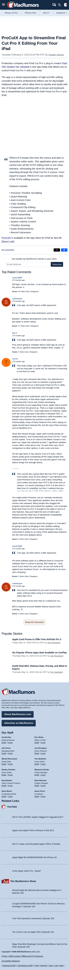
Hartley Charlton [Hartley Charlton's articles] (8, 770)
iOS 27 (46, 13)
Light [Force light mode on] (56, 965)
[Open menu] (3, 5)
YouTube (12, 806)
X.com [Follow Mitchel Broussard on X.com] (10, 764)
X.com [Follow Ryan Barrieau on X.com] (43, 785)
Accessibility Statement (11, 961)
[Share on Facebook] (64, 250)
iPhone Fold (30, 13)
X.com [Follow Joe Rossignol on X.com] (43, 753)
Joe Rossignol (53, 642)
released (24, 66)
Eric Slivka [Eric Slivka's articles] (39, 737)
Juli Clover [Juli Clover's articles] (6, 748)
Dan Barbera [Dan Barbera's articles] (7, 780)
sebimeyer (17, 298)
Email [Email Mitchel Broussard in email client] (4, 764)
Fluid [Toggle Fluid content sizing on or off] (37, 965)
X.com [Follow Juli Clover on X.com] (10, 753)
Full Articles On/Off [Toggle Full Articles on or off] (25, 965)
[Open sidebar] (65, 5)
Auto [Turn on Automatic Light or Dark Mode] (51, 965)
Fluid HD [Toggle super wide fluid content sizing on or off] (43, 965)
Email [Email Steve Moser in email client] (4, 796)
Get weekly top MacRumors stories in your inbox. (34, 259)
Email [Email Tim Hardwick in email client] (37, 764)
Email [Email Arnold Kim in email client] (4, 742)
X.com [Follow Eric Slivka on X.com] (43, 742)
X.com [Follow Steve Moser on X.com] (10, 796)
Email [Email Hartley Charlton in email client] (4, 775)
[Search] (61, 5)
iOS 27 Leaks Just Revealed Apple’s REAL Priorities (36, 844)
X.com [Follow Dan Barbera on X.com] (10, 785)
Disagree (34, 291)
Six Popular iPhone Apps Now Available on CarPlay (39, 652)
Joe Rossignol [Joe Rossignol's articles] (41, 748)
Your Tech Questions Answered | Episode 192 (33, 918)
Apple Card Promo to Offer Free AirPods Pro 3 (36, 639)
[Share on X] (57, 250)
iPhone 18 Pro (11, 13)
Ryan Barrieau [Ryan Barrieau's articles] (41, 780)
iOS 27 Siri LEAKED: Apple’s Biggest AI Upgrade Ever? (37, 817)
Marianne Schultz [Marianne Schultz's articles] (42, 770)
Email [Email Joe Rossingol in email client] (37, 753)
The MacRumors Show (23, 881)
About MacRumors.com (17, 714)
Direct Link (8, 241)
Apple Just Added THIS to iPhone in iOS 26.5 (33, 830)
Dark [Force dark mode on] (61, 965)
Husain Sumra (56, 54)
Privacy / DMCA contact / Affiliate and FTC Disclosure (22, 956)
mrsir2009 (17, 277)
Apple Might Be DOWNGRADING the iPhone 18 (34, 857)
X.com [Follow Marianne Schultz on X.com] (43, 775)
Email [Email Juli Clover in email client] (4, 753)
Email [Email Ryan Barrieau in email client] (37, 785)
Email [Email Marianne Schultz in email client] (37, 775)
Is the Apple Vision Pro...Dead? (26, 871)
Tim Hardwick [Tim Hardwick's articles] (40, 759)
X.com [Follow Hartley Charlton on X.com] (10, 775)
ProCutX (6, 237)
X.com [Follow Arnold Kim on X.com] (10, 742)
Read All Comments (34, 622)
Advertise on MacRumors (18, 723)
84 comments (8, 250)
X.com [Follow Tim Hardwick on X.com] (43, 764)
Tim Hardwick (56, 672)
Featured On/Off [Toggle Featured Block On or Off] (9, 965)
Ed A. (14, 333)
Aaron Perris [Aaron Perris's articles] (40, 791)
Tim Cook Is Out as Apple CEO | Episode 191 (33, 932)
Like (27, 291)
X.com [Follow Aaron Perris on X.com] (43, 796)
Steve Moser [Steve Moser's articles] (7, 791)
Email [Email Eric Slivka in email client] (37, 742)
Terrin (15, 359)
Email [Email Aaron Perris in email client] (37, 796)
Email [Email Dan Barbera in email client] (4, 785)
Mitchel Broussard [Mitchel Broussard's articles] (9, 759)
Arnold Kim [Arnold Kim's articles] (6, 737)
